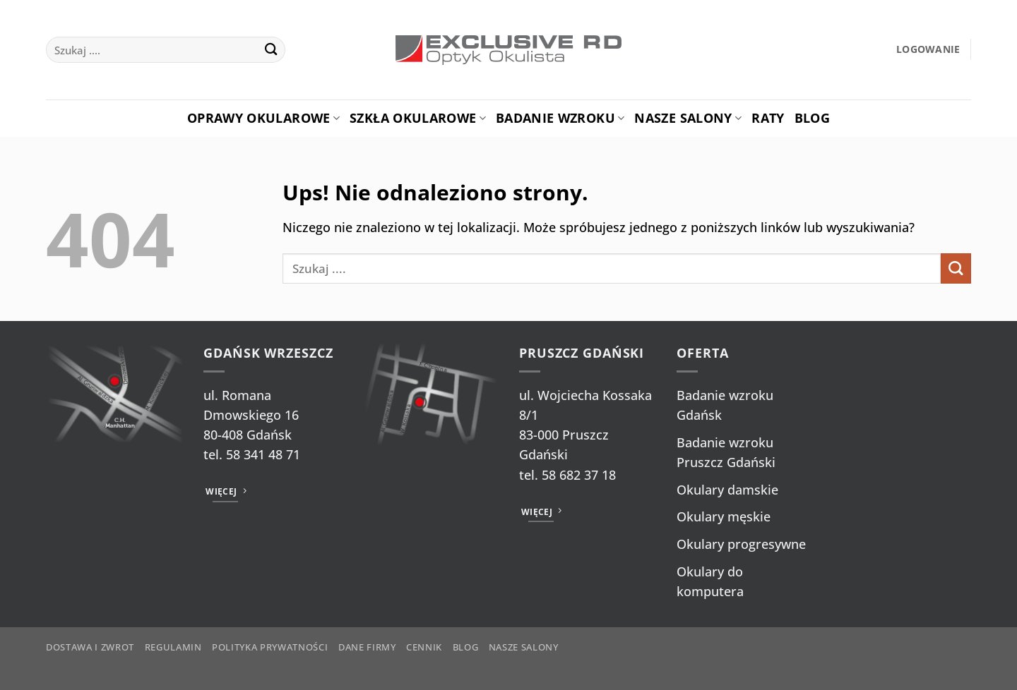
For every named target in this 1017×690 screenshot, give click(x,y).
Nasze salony (688, 117)
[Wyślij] (271, 50)
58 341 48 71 (263, 454)
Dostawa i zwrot (90, 647)
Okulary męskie (724, 516)
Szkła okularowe (418, 117)
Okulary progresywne (741, 543)
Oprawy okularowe (263, 117)
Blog (812, 117)
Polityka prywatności (270, 647)
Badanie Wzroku (560, 117)
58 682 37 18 (579, 474)
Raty (767, 117)
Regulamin (173, 647)
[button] (928, 50)
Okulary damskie (727, 489)
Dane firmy (367, 647)
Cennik (424, 647)
